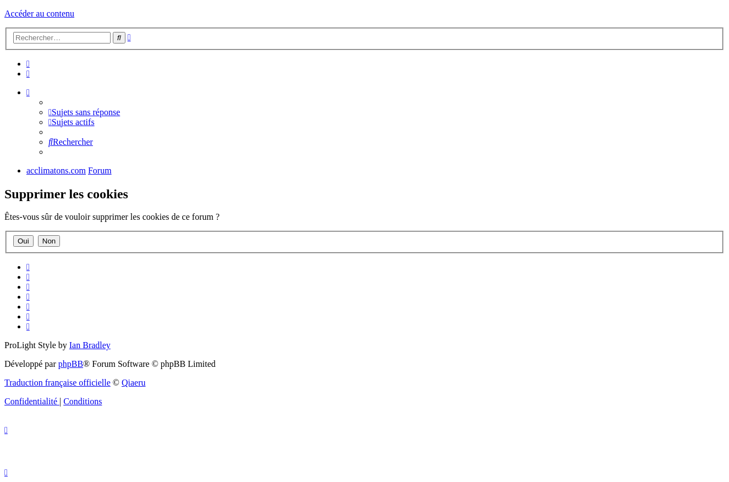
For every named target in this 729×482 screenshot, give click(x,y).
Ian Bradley (90, 345)
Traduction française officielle (57, 382)
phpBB (70, 364)
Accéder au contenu (39, 13)
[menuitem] (28, 63)
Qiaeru (134, 382)
